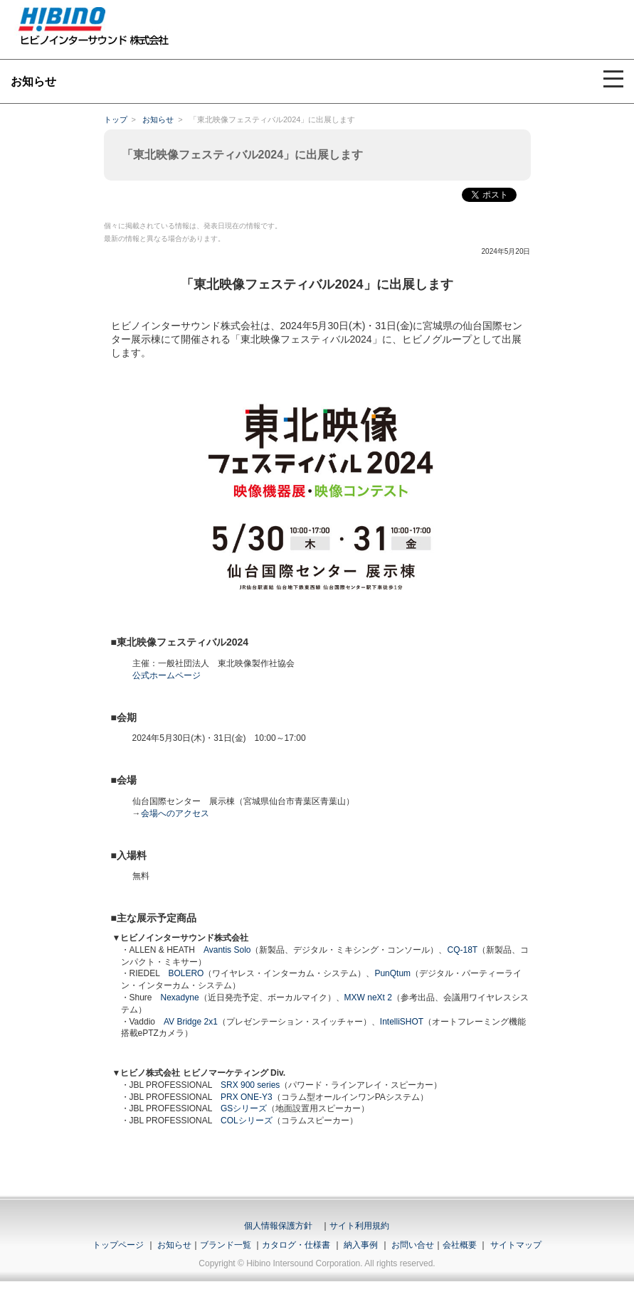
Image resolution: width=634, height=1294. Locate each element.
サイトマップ (515, 1245)
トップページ (118, 1245)
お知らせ (158, 119)
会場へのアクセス (175, 813)
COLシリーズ (247, 1120)
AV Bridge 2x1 (191, 1022)
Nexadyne (180, 997)
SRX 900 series (250, 1085)
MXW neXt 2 (368, 997)
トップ (115, 119)
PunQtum (392, 973)
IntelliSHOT (401, 1022)
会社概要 (460, 1245)
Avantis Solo (227, 950)
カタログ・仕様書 (296, 1245)
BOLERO (186, 973)
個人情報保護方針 (278, 1226)
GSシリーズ (244, 1108)
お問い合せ (412, 1245)
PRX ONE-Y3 (247, 1097)
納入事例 (360, 1245)
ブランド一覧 (225, 1245)
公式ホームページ (166, 675)
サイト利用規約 (359, 1226)
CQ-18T (462, 950)
